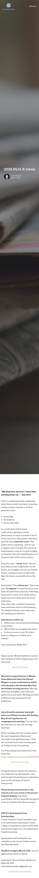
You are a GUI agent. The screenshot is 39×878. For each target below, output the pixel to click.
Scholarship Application (20, 871)
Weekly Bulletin (20, 667)
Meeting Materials (20, 762)
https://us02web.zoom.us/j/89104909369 (20, 757)
